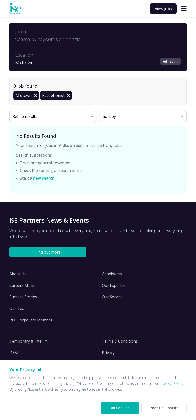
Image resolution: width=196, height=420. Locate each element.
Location (24, 55)
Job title (23, 32)
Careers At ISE (22, 285)
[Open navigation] (184, 9)
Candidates (112, 273)
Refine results (25, 116)
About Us (17, 273)
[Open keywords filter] (98, 39)
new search (43, 178)
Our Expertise (114, 285)
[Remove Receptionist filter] (56, 95)
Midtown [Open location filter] (24, 63)
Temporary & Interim (28, 341)
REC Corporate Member (30, 320)
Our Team (18, 308)
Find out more (48, 252)
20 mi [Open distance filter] (170, 61)
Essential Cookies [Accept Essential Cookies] (163, 408)
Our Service (112, 297)
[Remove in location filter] (26, 95)
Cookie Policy (171, 383)
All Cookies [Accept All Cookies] (120, 408)
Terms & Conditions (120, 341)
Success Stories (23, 297)
